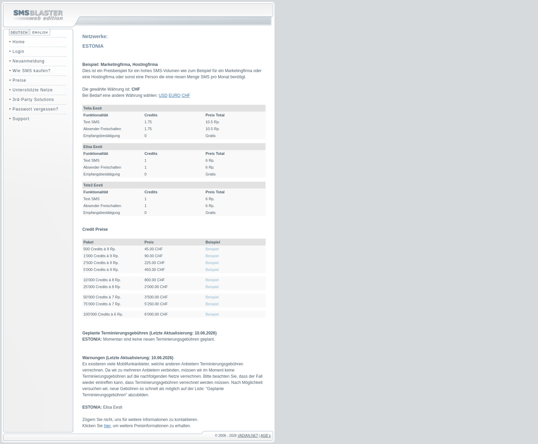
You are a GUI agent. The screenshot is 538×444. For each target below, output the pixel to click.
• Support (19, 118)
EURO (175, 95)
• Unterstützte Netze (31, 90)
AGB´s (265, 435)
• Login (16, 51)
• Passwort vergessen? (33, 109)
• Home (17, 41)
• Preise (17, 80)
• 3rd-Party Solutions (31, 99)
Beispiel (212, 249)
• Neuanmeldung (27, 61)
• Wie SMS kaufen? (30, 70)
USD (163, 95)
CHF (186, 95)
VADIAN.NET (248, 435)
